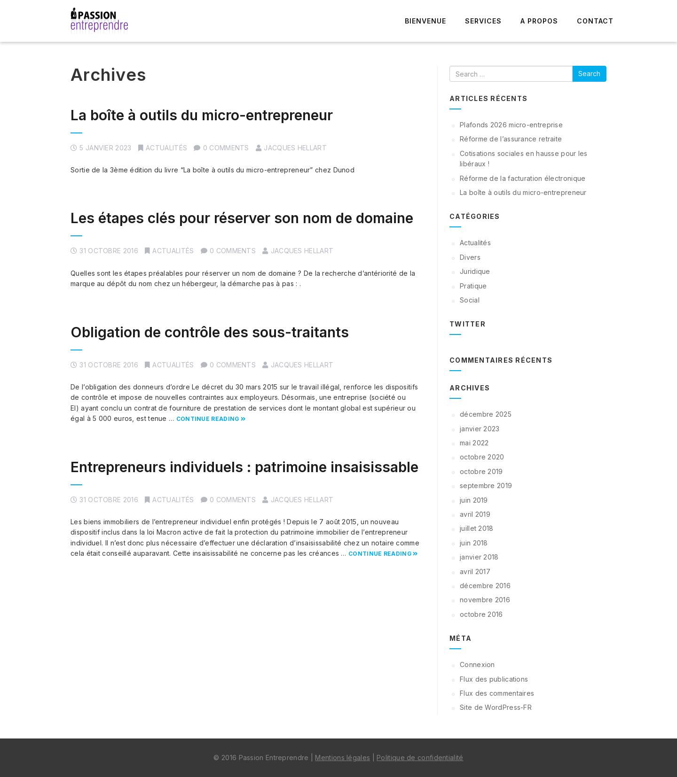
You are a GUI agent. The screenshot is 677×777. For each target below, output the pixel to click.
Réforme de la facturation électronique (522, 178)
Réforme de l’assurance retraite (511, 139)
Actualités (166, 148)
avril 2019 (475, 514)
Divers (470, 257)
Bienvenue (425, 21)
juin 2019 (474, 500)
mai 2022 (474, 443)
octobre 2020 (482, 457)
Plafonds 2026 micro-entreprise (511, 125)
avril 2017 (475, 571)
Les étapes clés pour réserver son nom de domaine (242, 218)
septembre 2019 (486, 486)
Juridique (475, 271)
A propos (539, 21)
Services (483, 21)
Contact (595, 21)
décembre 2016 (485, 586)
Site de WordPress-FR (496, 707)
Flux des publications (494, 679)
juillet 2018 (477, 528)
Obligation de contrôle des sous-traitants (210, 332)
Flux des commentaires (497, 693)
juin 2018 (474, 543)
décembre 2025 (486, 414)
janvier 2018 (479, 557)
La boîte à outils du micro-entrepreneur (202, 115)
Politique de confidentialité (420, 757)
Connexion (477, 664)
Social (470, 300)
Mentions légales (342, 757)
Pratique (473, 286)
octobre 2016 (481, 614)
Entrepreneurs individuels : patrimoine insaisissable (244, 466)
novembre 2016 (485, 600)
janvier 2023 (480, 429)
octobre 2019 (481, 471)
